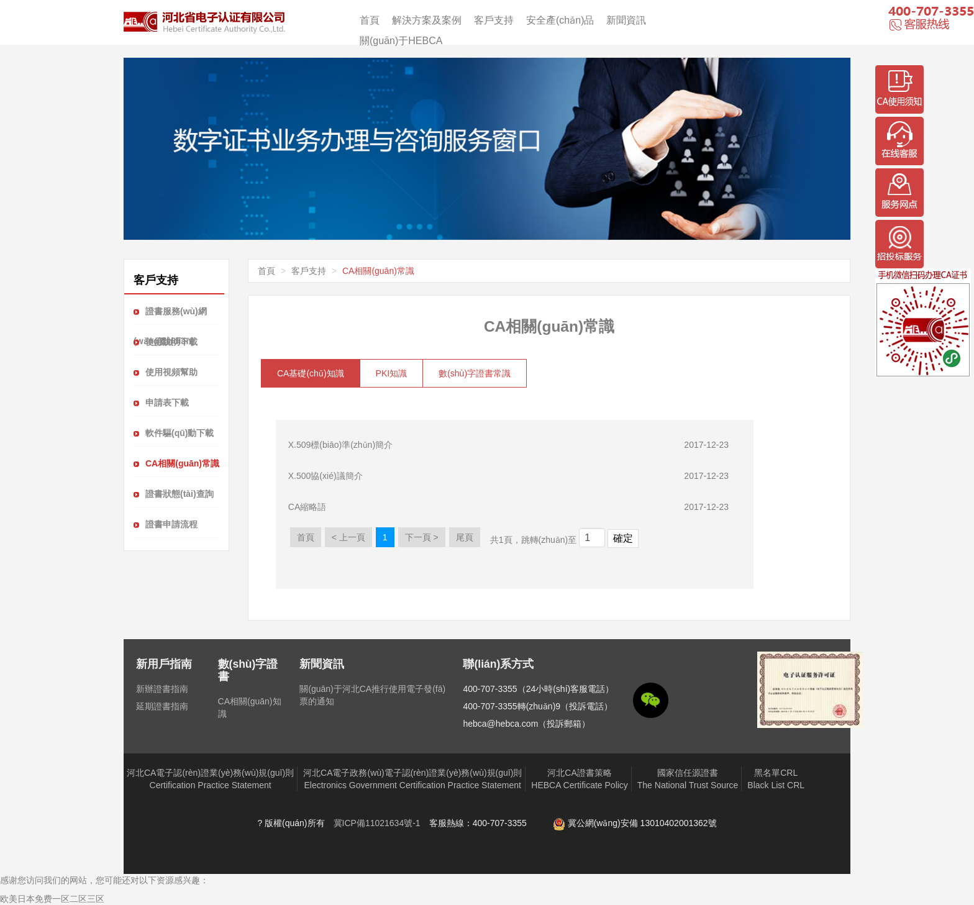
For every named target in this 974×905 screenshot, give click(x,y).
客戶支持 (494, 20)
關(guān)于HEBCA (401, 40)
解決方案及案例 (427, 20)
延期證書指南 (162, 706)
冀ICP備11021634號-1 (377, 823)
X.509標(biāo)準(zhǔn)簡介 (340, 445)
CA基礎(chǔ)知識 (310, 373)
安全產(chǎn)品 (560, 20)
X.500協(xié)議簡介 (325, 476)
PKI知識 (391, 373)
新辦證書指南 (162, 689)
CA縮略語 (307, 507)
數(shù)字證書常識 (475, 373)
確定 (623, 538)
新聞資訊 (626, 20)
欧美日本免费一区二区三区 (52, 899)
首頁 (370, 20)
